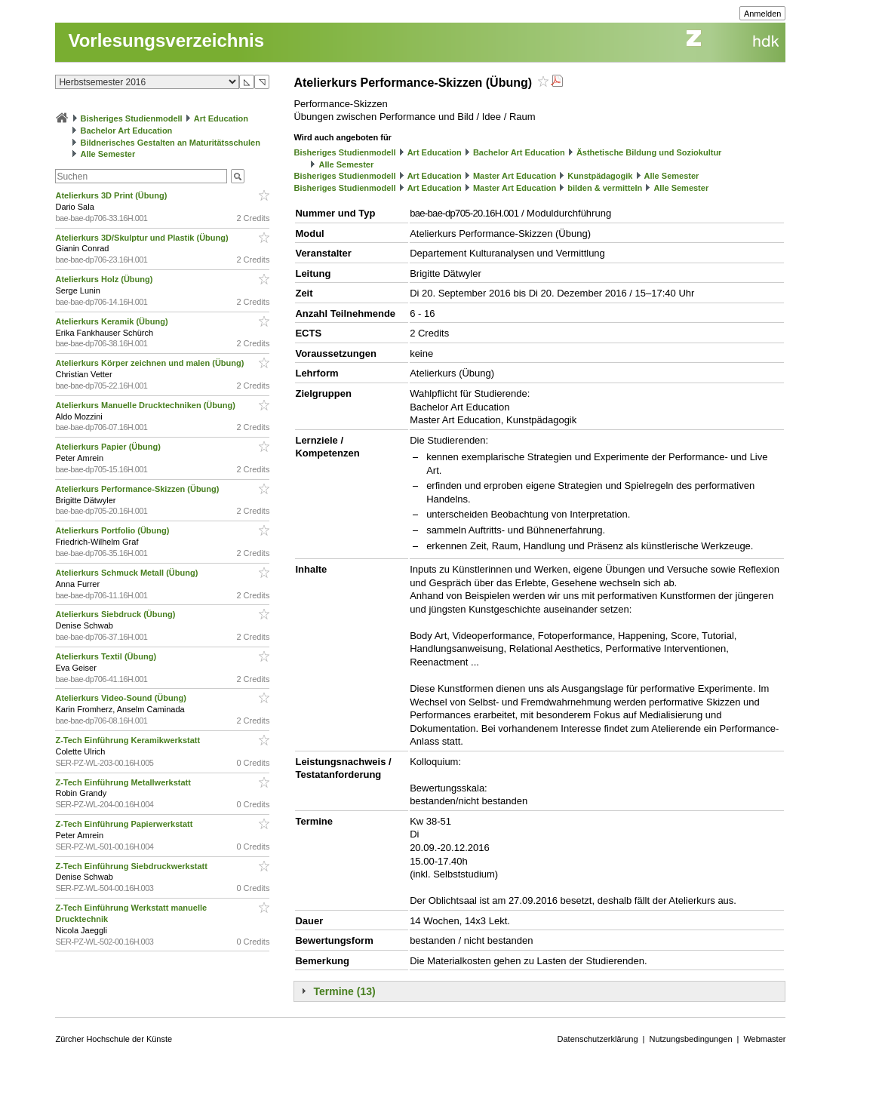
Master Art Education (514, 175)
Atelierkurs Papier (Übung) (108, 446)
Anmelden (763, 13)
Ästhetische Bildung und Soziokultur (649, 152)
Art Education (221, 118)
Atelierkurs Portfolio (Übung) (113, 530)
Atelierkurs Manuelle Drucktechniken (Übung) (146, 405)
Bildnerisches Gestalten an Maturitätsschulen (170, 142)
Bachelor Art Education (127, 130)
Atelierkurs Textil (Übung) (106, 656)
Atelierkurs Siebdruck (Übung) (116, 614)
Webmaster (764, 1038)
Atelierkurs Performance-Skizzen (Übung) (138, 488)
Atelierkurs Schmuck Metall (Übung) (127, 572)
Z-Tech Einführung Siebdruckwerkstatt (132, 866)
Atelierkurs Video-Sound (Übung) (121, 697)
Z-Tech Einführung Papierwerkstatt (125, 823)
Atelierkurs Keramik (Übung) (112, 321)
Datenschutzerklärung (598, 1038)
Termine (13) (344, 991)
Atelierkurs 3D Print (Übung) (112, 195)
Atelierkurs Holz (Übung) (105, 279)
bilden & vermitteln (604, 187)
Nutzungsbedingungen (690, 1038)
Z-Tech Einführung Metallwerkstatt (124, 782)
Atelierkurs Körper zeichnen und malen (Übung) (150, 362)
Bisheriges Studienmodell (132, 118)
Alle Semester (108, 153)
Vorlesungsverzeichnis (166, 40)
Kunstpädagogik (599, 175)
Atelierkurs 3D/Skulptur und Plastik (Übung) (142, 237)
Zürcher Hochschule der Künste (113, 1038)
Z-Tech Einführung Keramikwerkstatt (128, 740)
